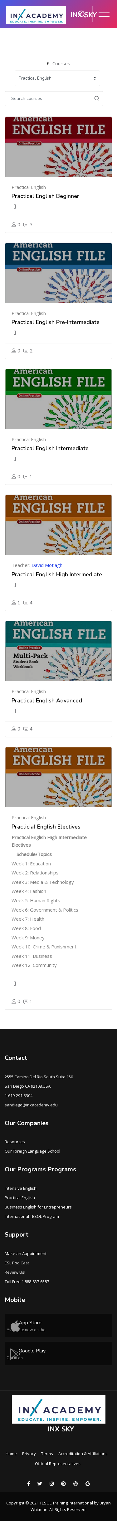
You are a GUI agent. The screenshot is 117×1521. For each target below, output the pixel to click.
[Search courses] (48, 98)
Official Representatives (57, 1463)
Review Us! (15, 1272)
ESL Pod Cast (17, 1263)
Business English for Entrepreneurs (38, 1207)
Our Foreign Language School (32, 1151)
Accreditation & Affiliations (83, 1453)
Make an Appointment (25, 1253)
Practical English (20, 1197)
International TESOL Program (32, 1216)
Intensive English (21, 1188)
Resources (15, 1141)
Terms (47, 1453)
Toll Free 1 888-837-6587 (27, 1281)
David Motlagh (47, 565)
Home (11, 1453)
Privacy (29, 1453)
